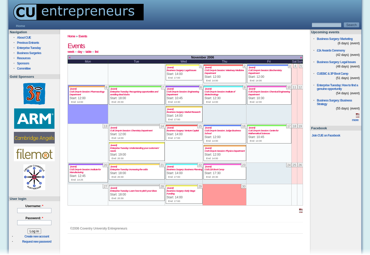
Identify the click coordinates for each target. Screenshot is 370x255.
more (355, 120)
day (80, 52)
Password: (34, 218)
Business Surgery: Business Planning (184, 169)
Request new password (36, 241)
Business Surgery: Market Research (183, 111)
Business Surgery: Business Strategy (334, 102)
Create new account (36, 236)
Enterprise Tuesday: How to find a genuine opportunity (337, 87)
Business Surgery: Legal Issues (181, 70)
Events (83, 36)
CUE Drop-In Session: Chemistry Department (131, 130)
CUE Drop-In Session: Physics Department (225, 150)
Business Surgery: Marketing (335, 39)
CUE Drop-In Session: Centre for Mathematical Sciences (263, 132)
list (96, 52)
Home (71, 36)
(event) (170, 67)
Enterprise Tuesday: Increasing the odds (128, 169)
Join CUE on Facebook (326, 135)
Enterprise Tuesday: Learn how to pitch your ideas (133, 190)
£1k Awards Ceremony (331, 50)
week (71, 52)
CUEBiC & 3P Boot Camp (332, 73)
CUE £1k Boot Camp (214, 169)
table (88, 52)
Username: (34, 206)
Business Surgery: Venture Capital (183, 130)
